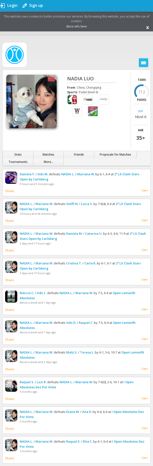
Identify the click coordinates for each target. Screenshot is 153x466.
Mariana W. (86, 174)
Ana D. (87, 412)
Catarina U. (93, 233)
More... (48, 162)
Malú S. (71, 352)
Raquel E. (73, 441)
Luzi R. (41, 382)
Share (9, 191)
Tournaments (18, 162)
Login (12, 5)
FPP (140, 112)
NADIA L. (67, 174)
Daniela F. (27, 174)
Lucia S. (87, 204)
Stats (18, 154)
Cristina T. (74, 263)
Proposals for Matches (115, 154)
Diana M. (73, 412)
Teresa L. (87, 352)
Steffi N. (72, 204)
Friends (79, 154)
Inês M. (42, 174)
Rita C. (87, 441)
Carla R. (90, 263)
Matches (48, 154)
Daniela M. (74, 233)
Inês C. (41, 293)
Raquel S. (27, 382)
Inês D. (71, 322)
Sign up (36, 5)
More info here (76, 26)
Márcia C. (27, 293)
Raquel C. (86, 322)
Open (144, 190)
